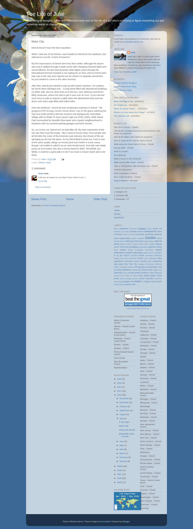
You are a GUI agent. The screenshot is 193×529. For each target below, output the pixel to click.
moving (143, 261)
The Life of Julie (45, 14)
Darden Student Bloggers (125, 83)
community (139, 234)
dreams (122, 241)
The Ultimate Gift (121, 116)
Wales (122, 284)
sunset (142, 278)
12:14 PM (42, 181)
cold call (131, 234)
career (140, 231)
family (116, 244)
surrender (149, 278)
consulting (149, 234)
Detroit (42, 162)
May (122, 445)
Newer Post (38, 199)
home (116, 250)
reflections (126, 270)
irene (150, 253)
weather (127, 284)
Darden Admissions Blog (125, 86)
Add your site (145, 308)
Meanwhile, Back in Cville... (127, 435)
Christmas (118, 234)
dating (159, 238)
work (133, 284)
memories (129, 261)
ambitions (123, 228)
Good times (124, 247)
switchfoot (158, 278)
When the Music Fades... (125, 109)
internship (137, 253)
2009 (119, 466)
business (117, 231)
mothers (137, 261)
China (159, 231)
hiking (159, 247)
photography (140, 267)
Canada (133, 231)
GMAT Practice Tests (133, 308)
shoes (135, 276)
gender (116, 247)
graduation (143, 247)
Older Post (100, 199)
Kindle (141, 255)
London (140, 258)
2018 (119, 379)
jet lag (116, 255)
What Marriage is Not (123, 101)
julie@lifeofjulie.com (134, 42)
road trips (118, 273)
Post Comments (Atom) (54, 205)
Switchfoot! (119, 217)
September (125, 410)
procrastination (152, 267)
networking (157, 261)
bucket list (157, 229)
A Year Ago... (125, 422)
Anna (40, 173)
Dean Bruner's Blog (123, 90)
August (123, 414)
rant (160, 267)
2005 (119, 482)
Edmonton (138, 241)
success (135, 278)
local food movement (128, 258)
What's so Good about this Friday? (129, 112)
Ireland (145, 253)
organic (116, 267)
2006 (119, 478)
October (123, 406)
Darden (117, 214)
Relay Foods (147, 270)
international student (123, 253)
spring (122, 278)
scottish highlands (155, 273)
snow (140, 276)
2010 (119, 395)
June (122, 441)
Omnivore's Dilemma (154, 264)
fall (160, 241)
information (149, 250)
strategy (128, 278)
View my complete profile (125, 72)
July (122, 418)
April (122, 449)
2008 (119, 470)
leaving (116, 258)
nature (149, 261)
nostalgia (141, 264)
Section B (128, 276)
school (137, 273)
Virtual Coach (156, 282)
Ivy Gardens (157, 253)
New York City (130, 264)
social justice (150, 275)
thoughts (126, 281)
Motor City (123, 426)
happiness (152, 247)
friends (159, 244)
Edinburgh (129, 241)
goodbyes (134, 247)
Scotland (144, 273)
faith (157, 241)
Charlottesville (149, 231)
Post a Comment (43, 187)
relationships (136, 270)
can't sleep (125, 231)
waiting (116, 284)
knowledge (149, 255)
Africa (116, 229)
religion (155, 270)
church (125, 234)
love (145, 258)
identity (130, 250)
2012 (119, 387)
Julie (133, 52)
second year (118, 276)
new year (118, 264)
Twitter (117, 210)
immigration (139, 250)
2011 (119, 391)
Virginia (147, 282)
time (132, 282)
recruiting (117, 270)
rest (160, 270)
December (125, 398)
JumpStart (134, 255)
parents (131, 267)
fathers (129, 244)
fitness (135, 244)
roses (125, 273)
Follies (141, 244)
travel (48, 162)
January (123, 461)
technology (118, 281)
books (149, 229)
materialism (152, 258)
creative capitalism (138, 238)
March (123, 453)
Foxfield (152, 244)
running (131, 273)
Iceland (123, 250)
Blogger (126, 521)
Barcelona (133, 229)
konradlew (105, 521)
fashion (123, 244)
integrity (158, 250)
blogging (142, 228)
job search (124, 255)
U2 (142, 281)
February (124, 457)
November (125, 402)
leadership (158, 255)
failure (152, 241)
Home (70, 199)
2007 (119, 474)
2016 (119, 383)
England (146, 241)
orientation (124, 267)
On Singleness (120, 105)
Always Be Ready (127, 430)
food (146, 244)
